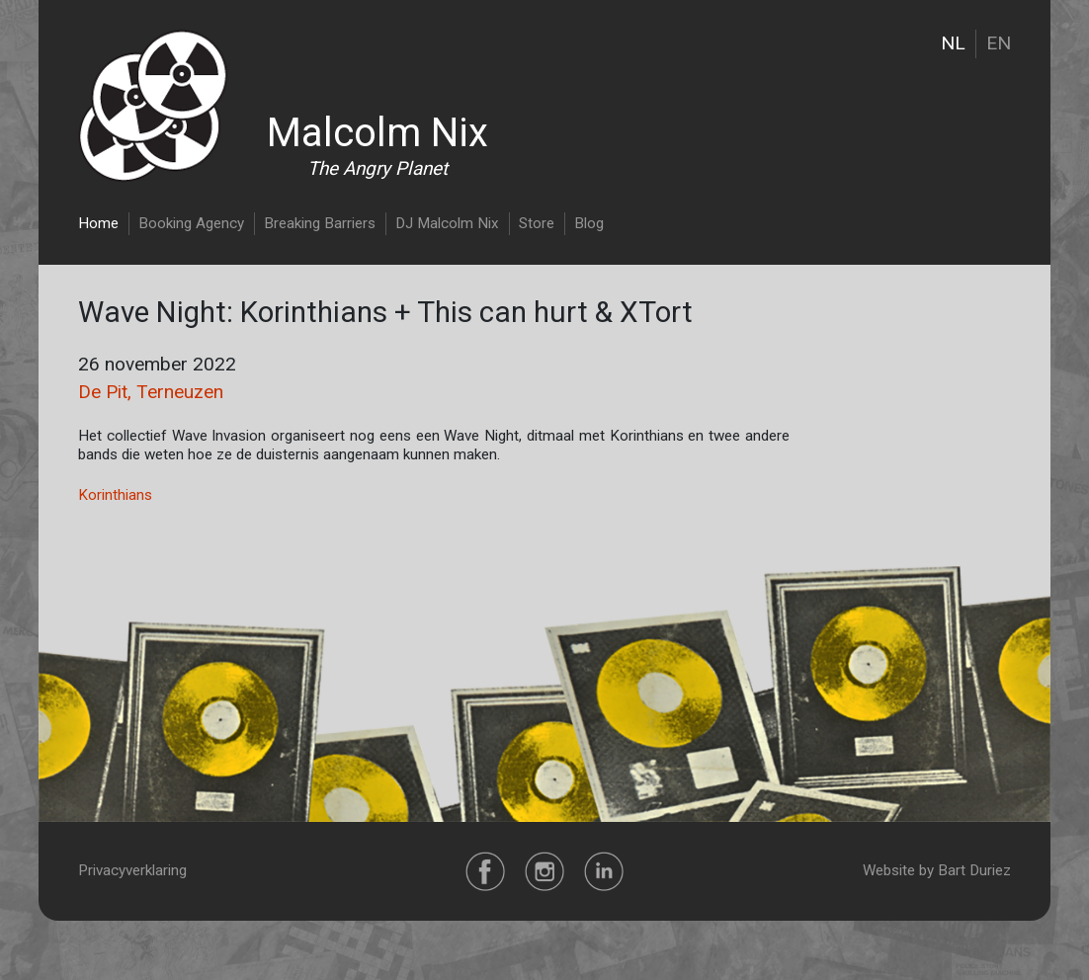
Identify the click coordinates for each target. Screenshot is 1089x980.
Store (536, 223)
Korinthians (115, 495)
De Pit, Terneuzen (150, 391)
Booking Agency (191, 223)
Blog (589, 223)
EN (998, 43)
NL (953, 43)
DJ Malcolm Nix (447, 223)
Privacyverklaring (132, 870)
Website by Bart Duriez (937, 870)
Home (98, 223)
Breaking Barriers (320, 223)
